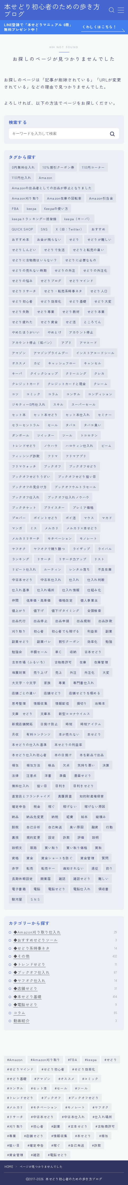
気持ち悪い (86, 765)
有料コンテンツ (38, 734)
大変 (106, 672)
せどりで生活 (54, 249)
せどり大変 (103, 301)
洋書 (48, 775)
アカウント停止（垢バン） (33, 342)
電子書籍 (19, 889)
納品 (15, 816)
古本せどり (93, 651)
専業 (62, 682)
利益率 (92, 631)
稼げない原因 (94, 806)
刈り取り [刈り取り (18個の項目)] (16, 1126)
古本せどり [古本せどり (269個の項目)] (79, 1126)
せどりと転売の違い (88, 249)
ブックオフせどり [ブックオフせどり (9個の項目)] (85, 1097)
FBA (15, 208)
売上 (58, 672)
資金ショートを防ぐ (57, 858)
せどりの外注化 (95, 270)
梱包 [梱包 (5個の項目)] (104, 1135)
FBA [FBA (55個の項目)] (73, 1059)
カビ (37, 363)
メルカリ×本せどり (82, 528)
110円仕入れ (21, 177)
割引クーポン (69, 641)
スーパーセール (83, 404)
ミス (33, 528)
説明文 (17, 847)
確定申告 (19, 806)
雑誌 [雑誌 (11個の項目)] (36, 1154)
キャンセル (92, 363)
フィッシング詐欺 (26, 456)
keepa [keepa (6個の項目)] (92, 1059)
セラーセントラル (26, 425)
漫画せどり (83, 775)
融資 (95, 827)
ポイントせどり (46, 517)
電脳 (37, 889)
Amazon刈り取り (25, 198)
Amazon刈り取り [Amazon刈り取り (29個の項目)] (46, 1059)
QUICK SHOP (22, 229)
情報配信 (62, 703)
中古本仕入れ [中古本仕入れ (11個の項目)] (74, 1116)
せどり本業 (96, 311)
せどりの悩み (22, 280)
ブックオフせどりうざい (31, 476)
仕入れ (74, 579)
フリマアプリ (76, 456)
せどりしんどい (24, 249)
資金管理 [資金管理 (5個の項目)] (16, 1154)
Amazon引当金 (101, 198)
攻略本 (100, 703)
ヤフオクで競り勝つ (49, 548)
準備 (62, 775)
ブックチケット (24, 507)
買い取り (52, 847)
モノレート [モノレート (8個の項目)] (76, 1107)
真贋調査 (65, 796)
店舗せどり (52, 693)
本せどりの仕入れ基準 (29, 744)
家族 (47, 682)
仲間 (15, 600)
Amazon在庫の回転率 (64, 198)
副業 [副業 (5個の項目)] (56, 1126)
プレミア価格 (83, 507)
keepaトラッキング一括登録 (34, 218)
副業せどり (20, 641)
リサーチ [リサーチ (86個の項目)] (16, 1116)
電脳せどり (57, 889)
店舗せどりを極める (84, 693)
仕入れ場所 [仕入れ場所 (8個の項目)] (103, 1116)
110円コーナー (93, 167)
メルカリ (52, 528)
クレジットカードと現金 (67, 383)
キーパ (17, 373)
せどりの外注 (64, 270)
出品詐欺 (105, 621)
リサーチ (44, 559)
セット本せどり (46, 414)
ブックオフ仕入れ (26, 497)
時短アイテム (90, 724)
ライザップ (81, 548)
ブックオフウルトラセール (75, 487)
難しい (103, 878)
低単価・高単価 (38, 600)
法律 (15, 775)
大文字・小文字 (24, 682)
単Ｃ (58, 651)
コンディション (100, 394)
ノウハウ (51, 445)
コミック (33, 394)
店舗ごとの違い (24, 693)
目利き (60, 785)
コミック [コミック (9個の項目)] (91, 1078)
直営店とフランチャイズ (31, 796)
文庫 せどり (22, 713)
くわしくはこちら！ (99, 27)
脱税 (15, 827)
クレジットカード (26, 383)
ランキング (20, 559)
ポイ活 (71, 517)
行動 (109, 827)
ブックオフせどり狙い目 (77, 476)
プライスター (54, 507)
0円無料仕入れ (23, 167)
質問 (105, 858)
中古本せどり (22, 579)
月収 (15, 734)
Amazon (45, 177)
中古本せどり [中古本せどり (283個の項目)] (43, 1116)
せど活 (71, 322)
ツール (67, 435)
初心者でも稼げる (66, 631)
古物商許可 (63, 662)
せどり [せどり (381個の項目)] (112, 1059)
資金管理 (87, 858)
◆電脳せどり (65, 1004)
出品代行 (19, 621)
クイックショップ (44, 373)
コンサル (73, 394)
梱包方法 (33, 765)
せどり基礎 (77, 301)
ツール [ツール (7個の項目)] (82, 1088)
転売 (29, 868)
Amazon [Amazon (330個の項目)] (16, 1059)
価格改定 (66, 600)
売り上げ (41, 672)
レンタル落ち (79, 569)
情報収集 (41, 703)
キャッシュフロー (62, 363)
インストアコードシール (95, 353)
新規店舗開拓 (22, 724)
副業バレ (44, 641)
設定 (51, 837)
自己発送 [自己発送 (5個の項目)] (77, 1145)
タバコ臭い (92, 425)
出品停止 (41, 621)
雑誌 (62, 878)
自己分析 (33, 827)
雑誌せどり (82, 878)
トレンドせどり (24, 445)
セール (53, 425)
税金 (37, 806)
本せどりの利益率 (68, 744)
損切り (82, 703)
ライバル (105, 548)
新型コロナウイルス (74, 713)
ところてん (92, 322)
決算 (106, 765)
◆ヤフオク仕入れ (65, 980)
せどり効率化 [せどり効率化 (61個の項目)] (85, 1069)
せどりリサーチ (24, 291)
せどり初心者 (22, 301)
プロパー (19, 517)
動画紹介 (65, 1020)
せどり (74, 239)
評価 (80, 837)
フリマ (53, 456)
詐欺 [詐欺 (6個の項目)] (97, 1145)
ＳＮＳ (35, 899)
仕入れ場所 (45, 590)
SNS (44, 229)
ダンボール (20, 435)
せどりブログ (50, 280)
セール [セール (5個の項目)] (62, 1088)
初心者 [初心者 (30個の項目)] (38, 1126)
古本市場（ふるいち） (29, 662)
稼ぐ (51, 806)
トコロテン (89, 435)
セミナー (105, 414)
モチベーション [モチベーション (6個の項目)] (45, 1107)
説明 (95, 837)
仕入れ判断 (96, 579)
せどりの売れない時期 (29, 270)
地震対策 (19, 672)
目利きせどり (83, 785)
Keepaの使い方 (56, 208)
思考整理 (19, 703)
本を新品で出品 (92, 755)
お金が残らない (49, 239)
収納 (73, 651)
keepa (31, 208)
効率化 (92, 641)
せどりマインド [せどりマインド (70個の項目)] (21, 1069)
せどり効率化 (50, 301)
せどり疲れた (22, 322)
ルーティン (52, 569)
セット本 (19, 414)
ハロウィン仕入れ (80, 445)
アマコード (88, 342)
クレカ (99, 373)
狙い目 (42, 785)
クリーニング (76, 373)
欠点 (66, 765)
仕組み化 (94, 590)
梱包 (15, 765)
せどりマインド (81, 280)
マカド (107, 517)
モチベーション (60, 538)
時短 (69, 724)
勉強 (109, 641)
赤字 (15, 868)
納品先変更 (35, 816)
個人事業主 (89, 600)
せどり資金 (49, 322)
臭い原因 (77, 827)
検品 (51, 765)
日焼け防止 (49, 724)
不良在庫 (105, 569)
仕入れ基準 (20, 590)
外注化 (89, 672)
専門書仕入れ (83, 682)
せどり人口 (99, 291)
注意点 (31, 775)
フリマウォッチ (24, 466)
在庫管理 (101, 662)
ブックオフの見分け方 (29, 487)
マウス (89, 517)
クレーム (101, 383)
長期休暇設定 (22, 878)
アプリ (66, 342)
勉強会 (17, 651)
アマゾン (19, 353)
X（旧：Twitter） (70, 229)
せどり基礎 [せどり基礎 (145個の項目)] (18, 1078)
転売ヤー (48, 868)
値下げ (39, 610)
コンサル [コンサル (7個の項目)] (16, 1088)
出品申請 (62, 621)
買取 (98, 847)
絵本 (84, 816)
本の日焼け (63, 755)
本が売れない (69, 734)
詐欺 (66, 837)
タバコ (71, 425)
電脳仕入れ (82, 889)
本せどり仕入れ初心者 (29, 755)
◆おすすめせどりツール (65, 940)
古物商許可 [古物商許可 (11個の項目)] (106, 1126)
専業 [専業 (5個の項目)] (12, 1135)
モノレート (88, 538)
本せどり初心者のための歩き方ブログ (52, 10)
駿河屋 (17, 899)
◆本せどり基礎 (65, 996)
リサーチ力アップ (73, 559)
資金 (29, 858)
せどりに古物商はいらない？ (34, 260)
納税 (55, 816)
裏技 (15, 837)
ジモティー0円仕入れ (28, 404)
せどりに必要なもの (81, 260)
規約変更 (33, 837)
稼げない (70, 806)
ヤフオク (19, 548)
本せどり (94, 734)
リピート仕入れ (24, 569)
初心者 (39, 631)
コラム (53, 394)
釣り (109, 868)
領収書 (103, 889)
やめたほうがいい (26, 332)
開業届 (45, 878)
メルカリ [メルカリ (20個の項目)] (16, 1107)
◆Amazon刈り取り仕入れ (65, 932)
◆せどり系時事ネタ (65, 948)
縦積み (101, 816)
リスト (99, 559)
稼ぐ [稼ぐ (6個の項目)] (56, 1145)
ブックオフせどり (83, 466)
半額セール (39, 651)
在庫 (83, 662)
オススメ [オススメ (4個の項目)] (68, 1078)
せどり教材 (71, 311)
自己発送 (55, 827)
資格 (15, 858)
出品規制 (84, 621)
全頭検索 (94, 610)
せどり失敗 (20, 311)
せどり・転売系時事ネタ (63, 291)
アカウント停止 (81, 332)
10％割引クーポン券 (58, 167)
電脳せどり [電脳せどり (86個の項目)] (58, 1154)
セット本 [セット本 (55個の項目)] (40, 1088)
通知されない (73, 868)
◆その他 (65, 956)
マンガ (17, 528)
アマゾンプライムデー (51, 353)
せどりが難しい (99, 239)
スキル (58, 404)
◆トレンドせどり (65, 964)
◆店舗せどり (65, 988)
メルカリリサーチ (26, 538)
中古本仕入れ (50, 579)
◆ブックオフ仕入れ (65, 972)
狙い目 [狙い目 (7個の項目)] (14, 1145)
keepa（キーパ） (78, 218)
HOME (8, 1166)
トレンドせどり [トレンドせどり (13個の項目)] (21, 1097)
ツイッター (45, 435)
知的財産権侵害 (92, 796)
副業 (109, 631)
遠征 (95, 868)
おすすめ (99, 229)
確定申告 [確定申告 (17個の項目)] (37, 1145)
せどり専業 (45, 311)
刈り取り (19, 631)
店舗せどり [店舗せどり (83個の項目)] (35, 1135)
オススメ (19, 363)
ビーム (106, 445)
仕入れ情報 (71, 590)
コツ (15, 394)
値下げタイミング (66, 610)
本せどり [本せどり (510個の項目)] (84, 1135)
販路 (33, 847)
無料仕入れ (20, 785)
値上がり (19, 610)
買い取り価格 (76, 847)
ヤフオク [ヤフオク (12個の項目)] (102, 1107)
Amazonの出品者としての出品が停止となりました (52, 188)
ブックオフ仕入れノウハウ (68, 497)
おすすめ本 (20, 239)
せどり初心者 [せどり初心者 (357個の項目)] (54, 1069)
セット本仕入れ (78, 414)
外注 (73, 672)
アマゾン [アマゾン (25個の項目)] (44, 1078)
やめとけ (55, 332)
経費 (69, 816)
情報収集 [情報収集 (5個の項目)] (60, 1135)
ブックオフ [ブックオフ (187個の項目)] (52, 1097)
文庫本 (45, 713)
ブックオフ (52, 466)
